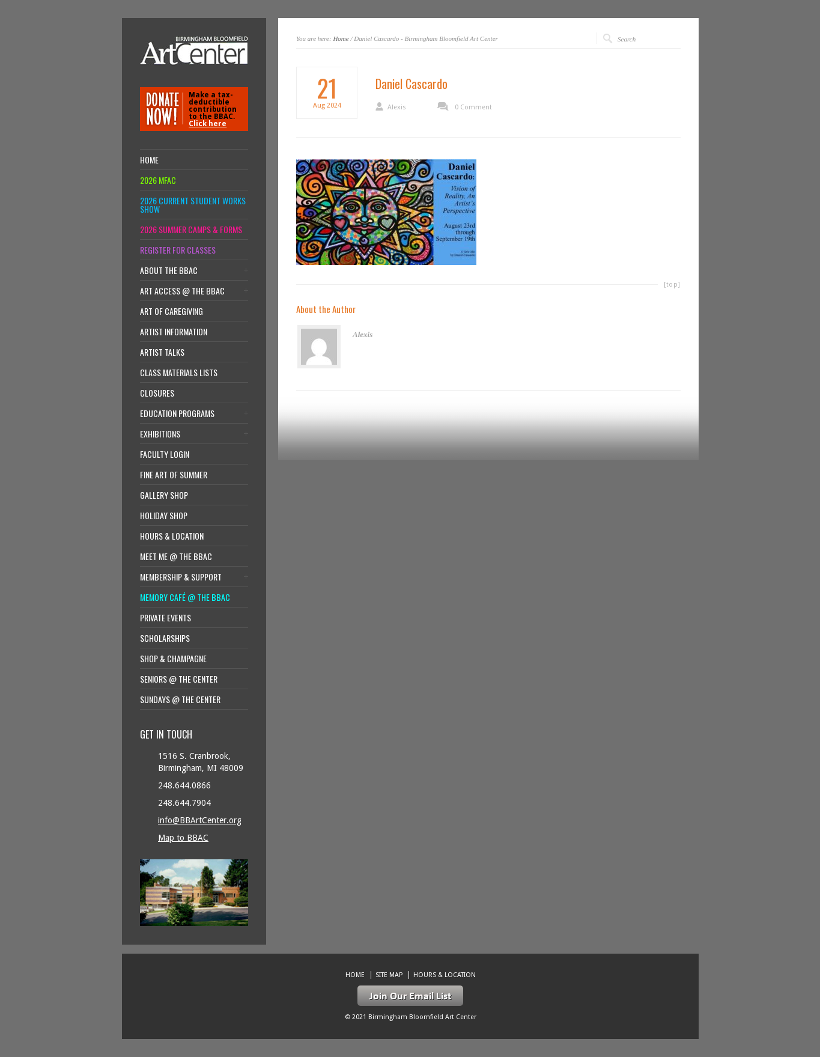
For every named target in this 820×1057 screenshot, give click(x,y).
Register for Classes (178, 250)
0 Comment (473, 107)
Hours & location (172, 536)
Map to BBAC (183, 837)
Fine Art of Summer (173, 475)
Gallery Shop (164, 495)
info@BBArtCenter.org (199, 820)
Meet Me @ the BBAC (176, 556)
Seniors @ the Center (178, 679)
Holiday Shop (163, 515)
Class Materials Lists (178, 372)
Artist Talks (162, 352)
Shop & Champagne (173, 658)
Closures (157, 393)
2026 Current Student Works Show (193, 204)
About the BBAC (169, 270)
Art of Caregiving (171, 311)
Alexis (396, 107)
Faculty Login (164, 454)
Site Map (388, 975)
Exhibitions (160, 434)
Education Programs (177, 413)
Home (340, 38)
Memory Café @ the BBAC (185, 597)
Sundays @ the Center (180, 699)
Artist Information (173, 331)
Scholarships (165, 638)
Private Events (165, 618)
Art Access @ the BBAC (182, 291)
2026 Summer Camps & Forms (191, 229)
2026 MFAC (158, 180)
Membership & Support (181, 577)
